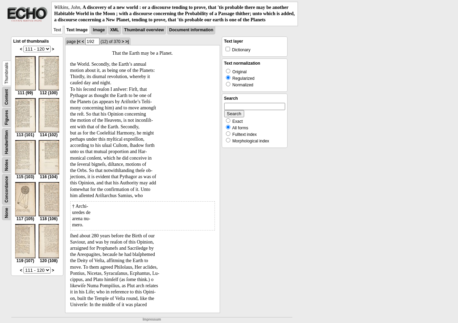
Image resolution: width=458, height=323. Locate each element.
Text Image (77, 30)
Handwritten (6, 142)
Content (6, 97)
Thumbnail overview (144, 30)
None (6, 213)
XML (114, 30)
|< (79, 41)
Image (99, 30)
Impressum (152, 319)
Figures (6, 117)
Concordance (6, 189)
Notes (6, 165)
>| (127, 41)
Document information (191, 30)
